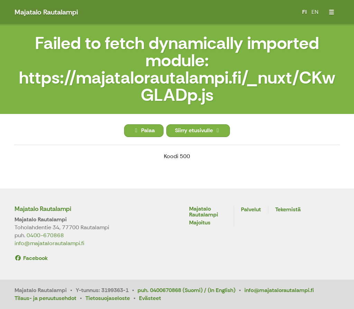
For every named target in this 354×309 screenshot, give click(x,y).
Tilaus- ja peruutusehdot (45, 298)
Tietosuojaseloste (107, 298)
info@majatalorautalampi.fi (49, 243)
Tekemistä (288, 209)
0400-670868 (45, 235)
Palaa (144, 130)
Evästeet (150, 298)
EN (314, 12)
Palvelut (251, 209)
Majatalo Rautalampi (43, 209)
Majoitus (200, 223)
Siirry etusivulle (198, 130)
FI (304, 12)
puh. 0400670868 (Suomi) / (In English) (186, 290)
